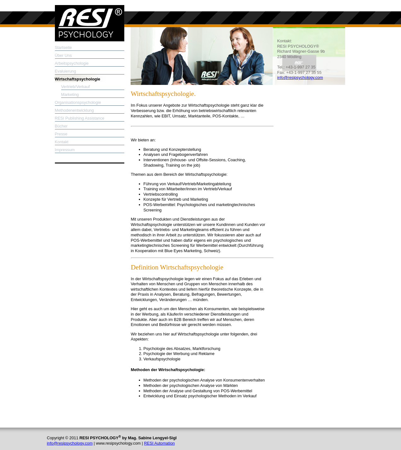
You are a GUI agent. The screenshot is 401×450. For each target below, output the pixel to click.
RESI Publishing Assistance (79, 118)
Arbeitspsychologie (72, 63)
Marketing (70, 94)
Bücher (61, 126)
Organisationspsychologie (78, 102)
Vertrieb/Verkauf (75, 86)
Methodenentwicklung (74, 110)
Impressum (65, 149)
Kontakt (61, 141)
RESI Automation (159, 443)
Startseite (63, 47)
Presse (61, 134)
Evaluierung (65, 71)
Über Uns (63, 55)
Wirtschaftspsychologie (77, 79)
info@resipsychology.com (300, 77)
